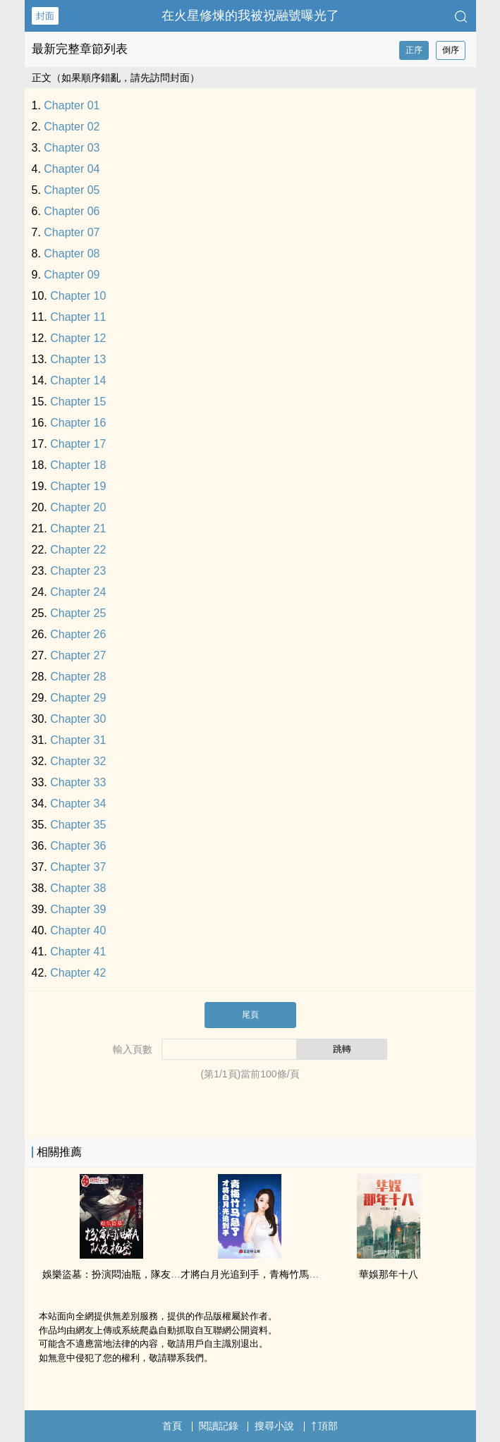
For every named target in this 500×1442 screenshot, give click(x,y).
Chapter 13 (78, 359)
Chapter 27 (78, 655)
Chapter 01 (71, 105)
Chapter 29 (78, 698)
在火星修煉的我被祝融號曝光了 (250, 15)
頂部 (324, 1425)
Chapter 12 (78, 338)
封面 (45, 16)
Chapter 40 (78, 930)
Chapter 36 (78, 846)
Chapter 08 (71, 253)
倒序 (450, 50)
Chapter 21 (78, 528)
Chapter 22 (78, 550)
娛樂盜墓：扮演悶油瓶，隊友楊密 (116, 1274)
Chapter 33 (78, 782)
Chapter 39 (78, 909)
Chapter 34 (78, 803)
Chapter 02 (71, 127)
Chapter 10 (78, 296)
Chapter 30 (78, 719)
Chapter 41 (78, 952)
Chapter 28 (78, 677)
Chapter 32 (78, 761)
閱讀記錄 (218, 1425)
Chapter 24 (78, 592)
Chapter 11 (78, 317)
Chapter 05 (71, 190)
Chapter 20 (78, 507)
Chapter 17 (78, 444)
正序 (414, 50)
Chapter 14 (78, 380)
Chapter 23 (78, 571)
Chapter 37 (78, 867)
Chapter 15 (78, 402)
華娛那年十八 (388, 1274)
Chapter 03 (71, 148)
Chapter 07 (71, 232)
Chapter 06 (71, 211)
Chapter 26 (78, 634)
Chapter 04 (71, 169)
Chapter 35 (78, 825)
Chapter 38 (78, 888)
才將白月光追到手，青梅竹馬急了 (255, 1274)
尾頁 (250, 1015)
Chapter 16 (78, 423)
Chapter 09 (71, 275)
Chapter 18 (78, 465)
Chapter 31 (78, 740)
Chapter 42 (78, 973)
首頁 (172, 1425)
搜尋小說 (274, 1425)
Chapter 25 (78, 613)
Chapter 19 (78, 486)
